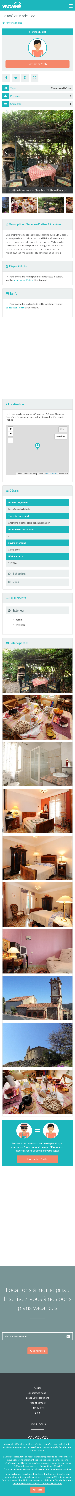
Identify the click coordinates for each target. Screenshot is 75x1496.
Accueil (37, 1387)
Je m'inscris (37, 1350)
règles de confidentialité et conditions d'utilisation (37, 1483)
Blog (37, 1412)
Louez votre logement (37, 1397)
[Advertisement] (37, 358)
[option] (24, 205)
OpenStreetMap (52, 474)
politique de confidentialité (58, 1456)
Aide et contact (38, 1402)
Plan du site (38, 1407)
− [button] (11, 433)
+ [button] (11, 429)
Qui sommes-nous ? (37, 1392)
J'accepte (37, 1489)
